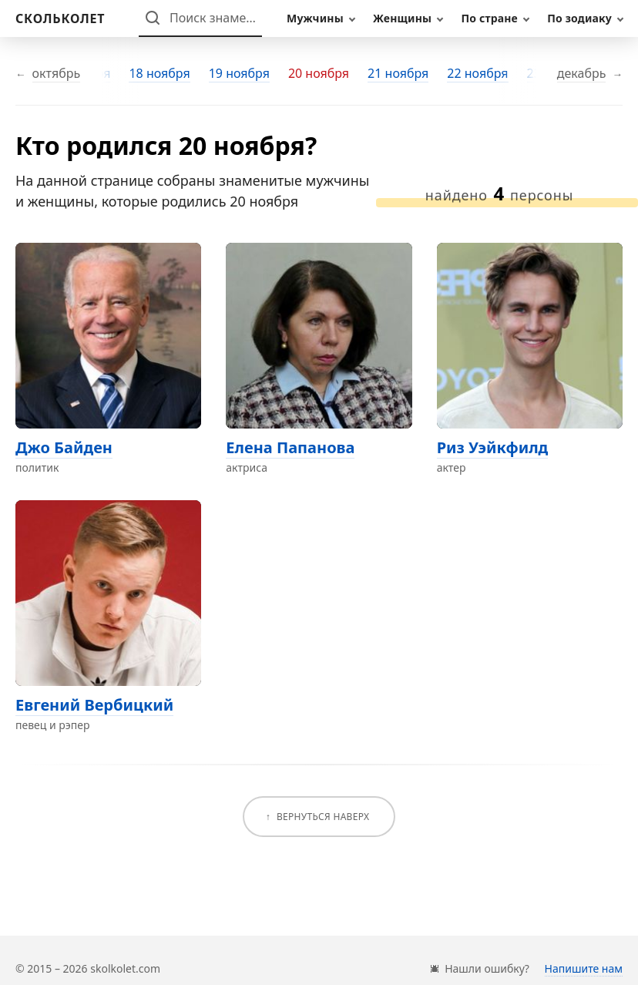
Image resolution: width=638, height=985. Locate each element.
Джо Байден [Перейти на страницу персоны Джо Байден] (63, 447)
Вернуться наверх (323, 816)
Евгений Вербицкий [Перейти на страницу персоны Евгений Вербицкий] (94, 704)
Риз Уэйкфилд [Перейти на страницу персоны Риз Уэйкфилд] (493, 447)
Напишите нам (584, 968)
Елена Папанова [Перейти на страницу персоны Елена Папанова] (290, 447)
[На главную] (60, 18)
